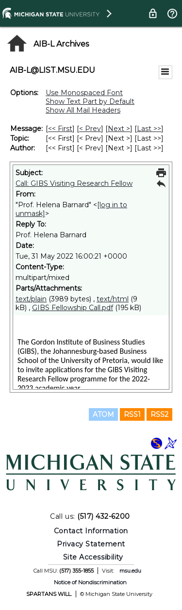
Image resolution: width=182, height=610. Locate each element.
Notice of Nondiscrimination (90, 582)
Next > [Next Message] (119, 128)
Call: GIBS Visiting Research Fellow (74, 183)
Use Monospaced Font (84, 92)
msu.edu (130, 570)
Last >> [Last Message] (149, 128)
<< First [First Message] (60, 128)
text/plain (31, 299)
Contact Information (91, 531)
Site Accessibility (93, 557)
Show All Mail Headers (83, 110)
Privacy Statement (91, 544)
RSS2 (159, 414)
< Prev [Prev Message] (90, 128)
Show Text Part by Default (90, 101)
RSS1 (132, 414)
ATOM (103, 414)
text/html (113, 299)
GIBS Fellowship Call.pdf (72, 307)
